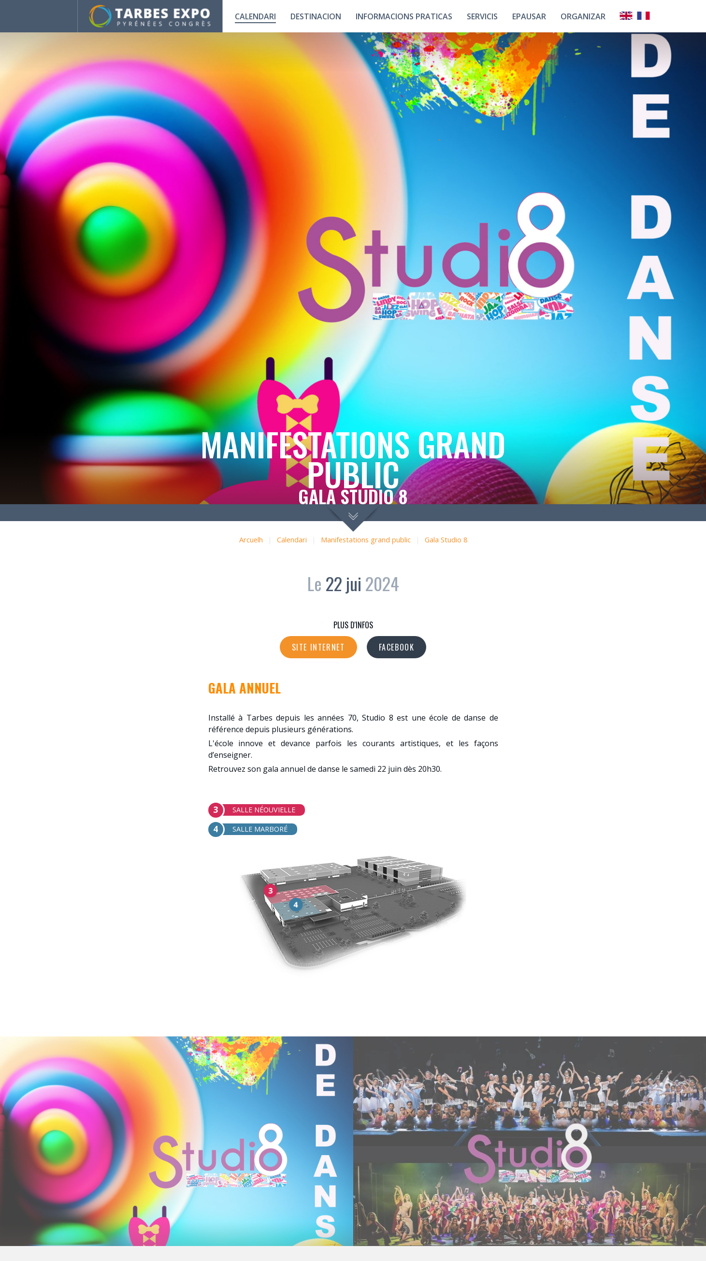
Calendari (292, 539)
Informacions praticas (404, 16)
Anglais (626, 16)
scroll (353, 518)
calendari (255, 16)
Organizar (583, 16)
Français (643, 16)
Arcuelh (251, 539)
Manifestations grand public (366, 539)
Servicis (482, 16)
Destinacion (315, 16)
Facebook (397, 647)
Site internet (318, 647)
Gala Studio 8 (446, 539)
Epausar (529, 16)
